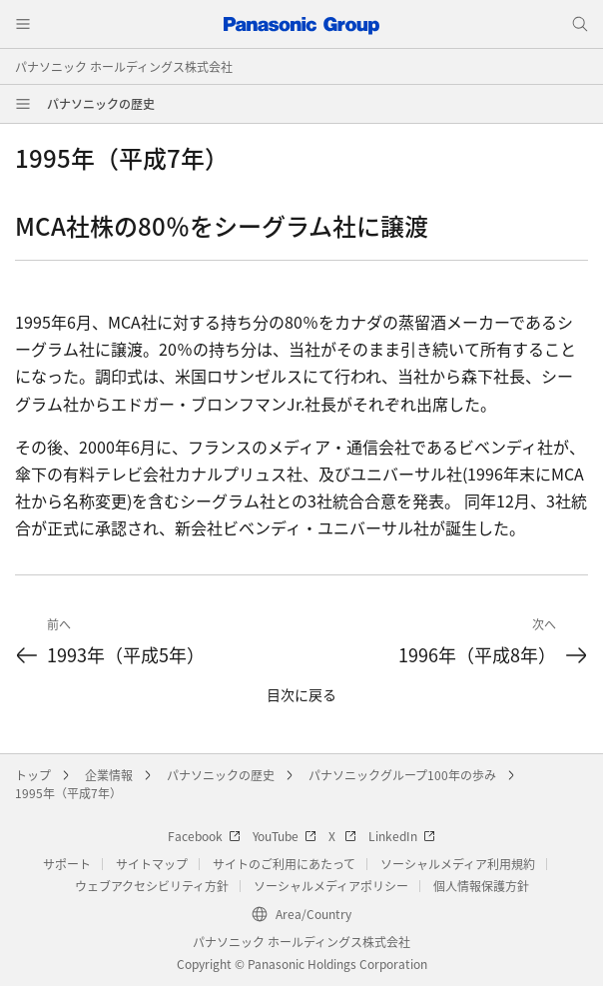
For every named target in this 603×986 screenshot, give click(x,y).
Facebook (204, 835)
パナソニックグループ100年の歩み (402, 774)
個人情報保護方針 (481, 885)
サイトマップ (152, 863)
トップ (33, 774)
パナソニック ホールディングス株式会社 (124, 66)
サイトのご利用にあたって (284, 863)
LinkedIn (401, 835)
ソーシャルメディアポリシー (331, 885)
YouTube (284, 835)
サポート (67, 863)
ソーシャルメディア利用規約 (457, 863)
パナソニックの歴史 (101, 103)
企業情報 (109, 774)
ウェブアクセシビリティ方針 (152, 885)
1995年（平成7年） (68, 792)
